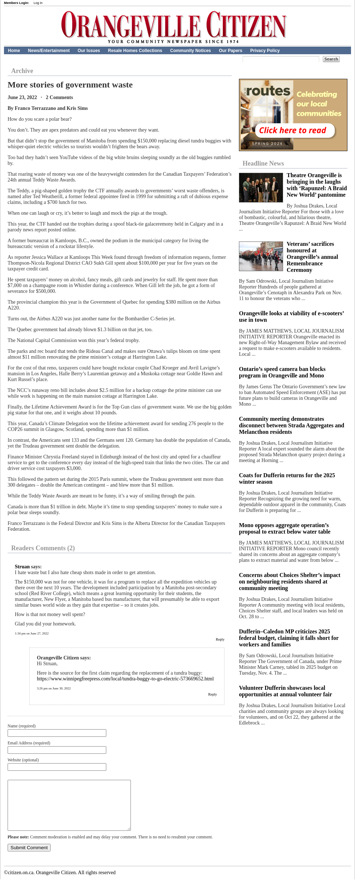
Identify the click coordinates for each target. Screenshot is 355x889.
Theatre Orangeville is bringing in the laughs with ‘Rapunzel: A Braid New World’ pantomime (317, 185)
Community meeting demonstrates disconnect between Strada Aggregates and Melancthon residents (291, 425)
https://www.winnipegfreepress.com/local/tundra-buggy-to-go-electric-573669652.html (125, 678)
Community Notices (190, 50)
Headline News (263, 163)
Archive (22, 70)
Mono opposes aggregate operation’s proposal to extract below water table (284, 528)
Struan (22, 566)
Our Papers (230, 50)
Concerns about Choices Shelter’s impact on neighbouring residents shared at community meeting (290, 581)
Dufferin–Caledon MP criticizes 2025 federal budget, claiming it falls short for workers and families (289, 637)
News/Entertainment (48, 50)
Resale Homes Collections (135, 50)
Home (14, 50)
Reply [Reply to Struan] (220, 639)
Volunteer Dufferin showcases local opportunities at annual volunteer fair (285, 691)
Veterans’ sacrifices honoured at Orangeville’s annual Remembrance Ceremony (312, 257)
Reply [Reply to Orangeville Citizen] (212, 694)
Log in (38, 3)
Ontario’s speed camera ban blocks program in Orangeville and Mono (282, 372)
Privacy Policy (264, 50)
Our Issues (89, 50)
